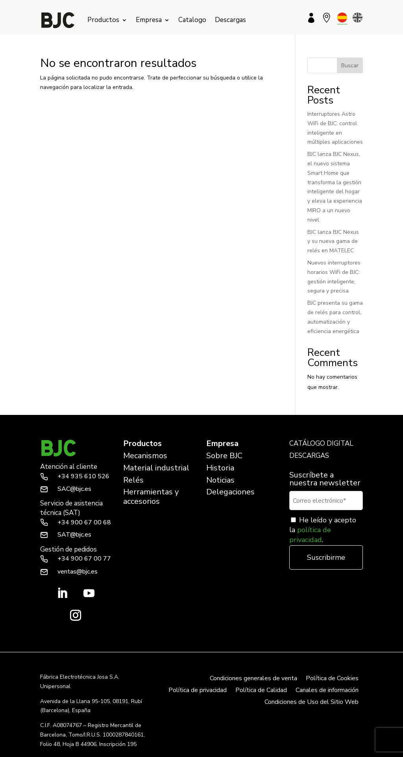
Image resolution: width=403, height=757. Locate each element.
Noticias (220, 480)
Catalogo (192, 19)
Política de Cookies (332, 679)
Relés (133, 480)
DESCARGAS (309, 455)
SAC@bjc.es (74, 489)
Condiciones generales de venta (253, 679)
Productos (103, 19)
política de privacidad (310, 534)
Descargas (230, 19)
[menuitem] (342, 17)
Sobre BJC (224, 455)
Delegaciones (230, 492)
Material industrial (156, 468)
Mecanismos (145, 455)
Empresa (149, 19)
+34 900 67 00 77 (84, 558)
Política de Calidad (261, 690)
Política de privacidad (197, 690)
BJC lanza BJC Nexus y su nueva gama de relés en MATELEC (333, 241)
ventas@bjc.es (77, 571)
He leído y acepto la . (322, 529)
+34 (83, 476)
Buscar (350, 65)
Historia (220, 468)
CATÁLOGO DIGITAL (321, 443)
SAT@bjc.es (74, 534)
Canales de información (327, 690)
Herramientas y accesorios (151, 497)
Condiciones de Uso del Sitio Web (311, 702)
